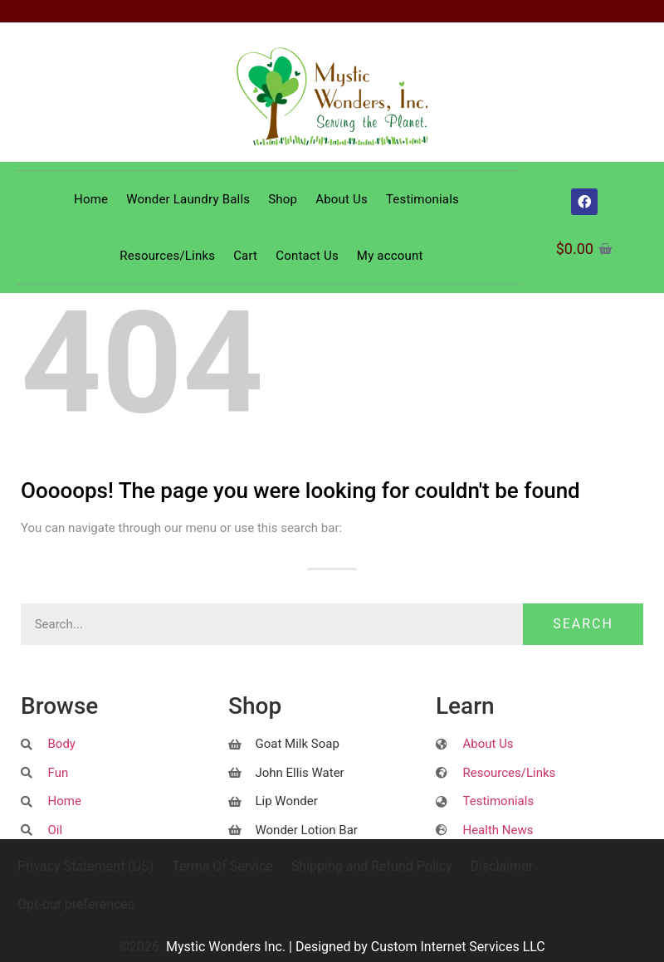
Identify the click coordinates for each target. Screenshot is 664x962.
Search (583, 624)
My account (390, 255)
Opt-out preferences (75, 904)
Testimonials (422, 199)
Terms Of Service (222, 866)
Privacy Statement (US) (85, 866)
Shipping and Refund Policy (371, 866)
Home (91, 199)
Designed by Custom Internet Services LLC (420, 947)
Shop (282, 199)
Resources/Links (167, 255)
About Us (341, 199)
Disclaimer (502, 866)
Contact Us (307, 255)
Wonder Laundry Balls (188, 199)
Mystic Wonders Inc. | (230, 947)
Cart (245, 255)
